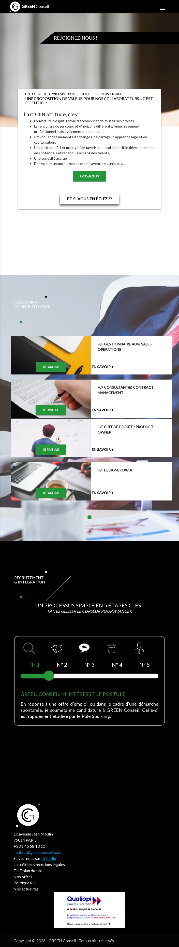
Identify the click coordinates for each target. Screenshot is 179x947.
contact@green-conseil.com (38, 852)
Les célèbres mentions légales (39, 864)
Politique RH (24, 882)
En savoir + (103, 367)
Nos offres (22, 876)
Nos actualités (26, 888)
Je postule (51, 366)
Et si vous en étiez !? (89, 199)
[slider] (49, 676)
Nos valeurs (89, 176)
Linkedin (48, 858)
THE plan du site (27, 870)
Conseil (35, 6)
